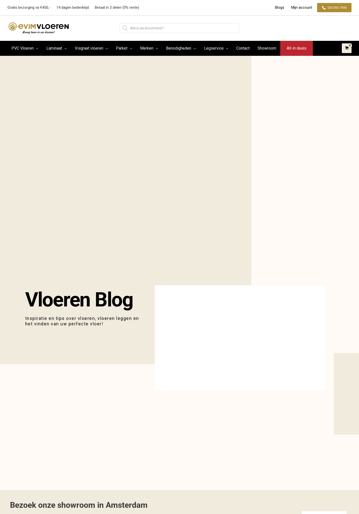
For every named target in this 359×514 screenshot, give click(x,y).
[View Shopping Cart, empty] (347, 48)
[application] (36, 48)
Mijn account (301, 7)
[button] (334, 7)
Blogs (280, 7)
